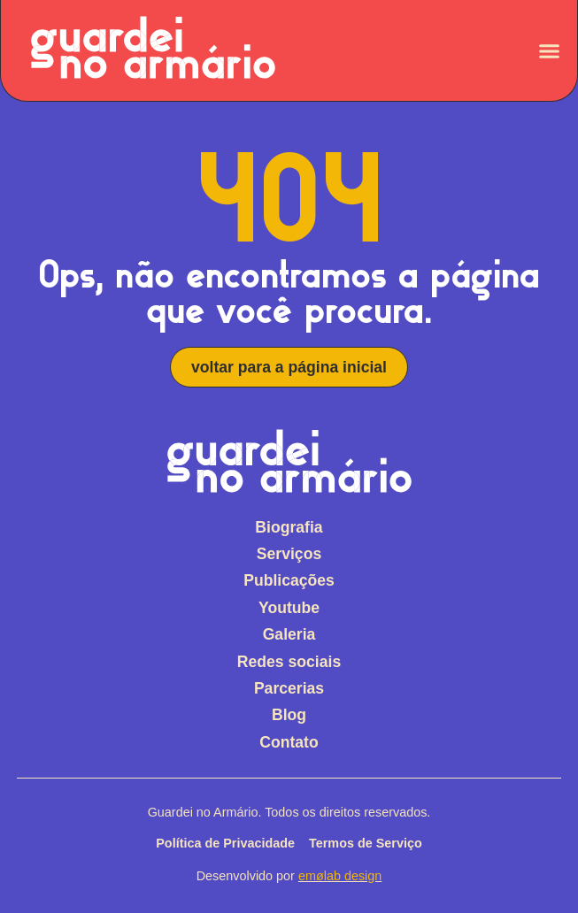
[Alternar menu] (549, 51)
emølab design (339, 876)
